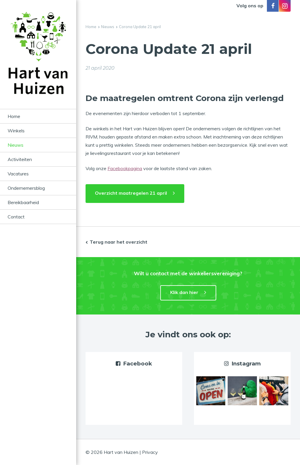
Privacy (150, 452)
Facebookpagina (125, 168)
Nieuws (15, 145)
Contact (16, 217)
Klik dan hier (184, 292)
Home (14, 116)
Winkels (16, 131)
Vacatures (18, 174)
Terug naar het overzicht (118, 242)
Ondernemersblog (26, 188)
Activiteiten (20, 159)
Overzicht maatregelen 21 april (131, 193)
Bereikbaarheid (23, 202)
